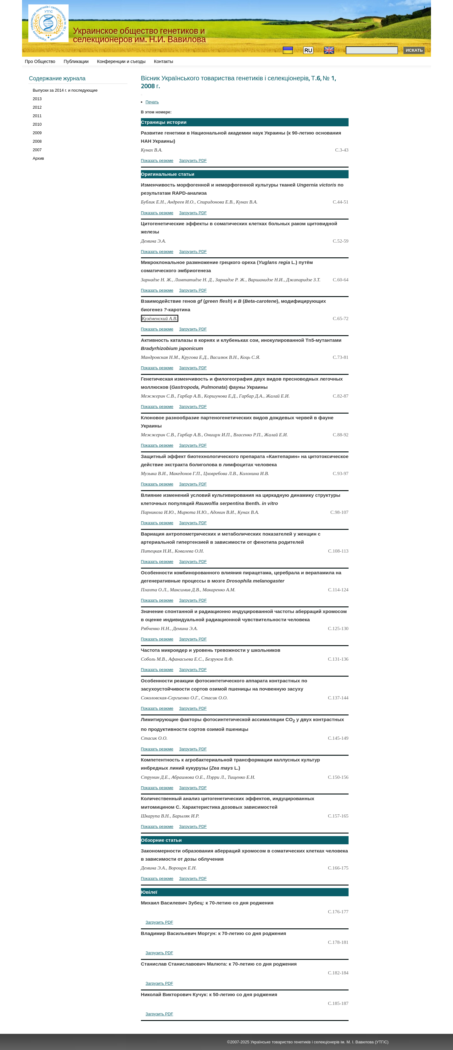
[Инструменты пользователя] (141, 94)
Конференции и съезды (121, 61)
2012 (37, 107)
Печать (152, 102)
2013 (37, 98)
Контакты (163, 61)
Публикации (76, 61)
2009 (37, 132)
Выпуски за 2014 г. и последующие (65, 90)
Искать (414, 50)
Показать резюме (157, 160)
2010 (37, 124)
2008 (37, 141)
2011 (37, 115)
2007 (37, 149)
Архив (38, 158)
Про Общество (40, 61)
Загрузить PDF (193, 160)
